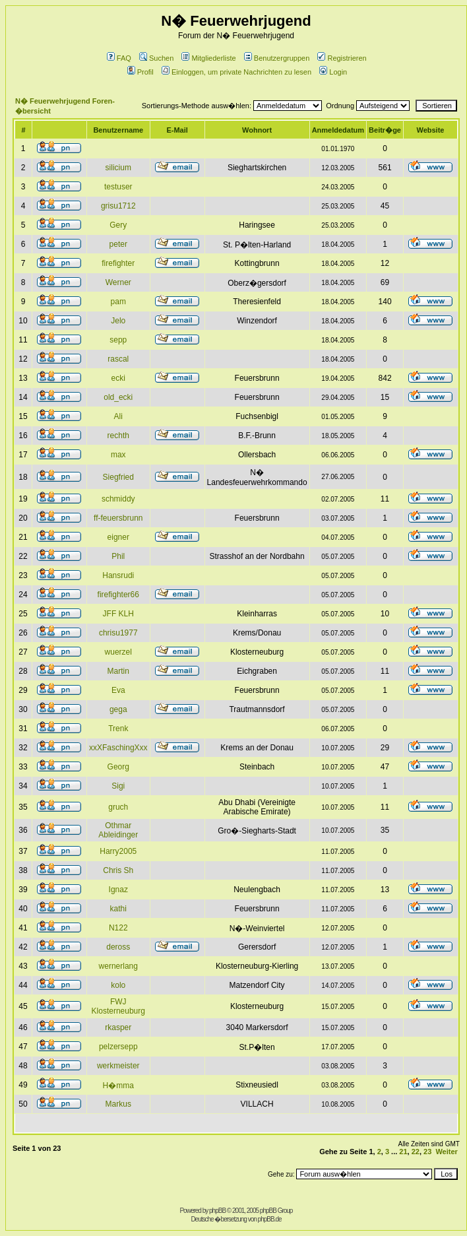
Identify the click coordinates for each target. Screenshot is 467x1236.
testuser (118, 186)
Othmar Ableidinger (118, 830)
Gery (118, 225)
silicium (118, 167)
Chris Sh (118, 870)
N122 (118, 927)
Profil (140, 72)
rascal (118, 359)
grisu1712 (118, 206)
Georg (118, 766)
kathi (118, 908)
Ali (118, 416)
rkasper (118, 1027)
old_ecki (118, 397)
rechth (118, 435)
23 (427, 1151)
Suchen (156, 58)
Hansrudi (118, 575)
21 (403, 1151)
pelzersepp (118, 1046)
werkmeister (118, 1065)
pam (118, 301)
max (118, 454)
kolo (118, 985)
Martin (118, 671)
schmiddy (118, 499)
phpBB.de (270, 1219)
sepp (118, 339)
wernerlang (118, 966)
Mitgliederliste (208, 58)
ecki (118, 378)
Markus (118, 1104)
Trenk (118, 728)
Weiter (446, 1151)
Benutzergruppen (276, 58)
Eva (118, 690)
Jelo (118, 320)
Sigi (118, 786)
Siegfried (118, 477)
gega (118, 709)
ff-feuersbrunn (118, 518)
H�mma (118, 1085)
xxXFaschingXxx (118, 747)
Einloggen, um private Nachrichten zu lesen (236, 72)
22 (416, 1151)
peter (118, 244)
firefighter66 (118, 594)
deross (118, 947)
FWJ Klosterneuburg (118, 1006)
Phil (118, 556)
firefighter (118, 263)
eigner (118, 537)
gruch (118, 807)
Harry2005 (118, 851)
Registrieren (341, 58)
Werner (118, 282)
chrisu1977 (118, 632)
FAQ (119, 58)
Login (333, 72)
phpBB (217, 1210)
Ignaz (118, 889)
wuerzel (118, 652)
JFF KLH (118, 613)
